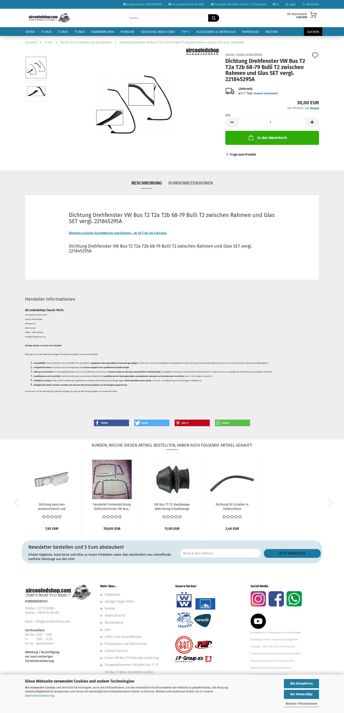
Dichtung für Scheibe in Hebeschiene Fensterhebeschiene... (232, 507)
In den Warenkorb (267, 137)
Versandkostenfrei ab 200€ (186, 4)
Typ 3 (185, 32)
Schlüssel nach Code (158, 32)
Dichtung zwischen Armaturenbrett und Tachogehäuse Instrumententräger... (51, 507)
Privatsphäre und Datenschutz (126, 644)
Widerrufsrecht (115, 615)
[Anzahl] (272, 123)
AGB (107, 630)
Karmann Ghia (102, 32)
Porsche (127, 32)
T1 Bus (46, 32)
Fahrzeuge (250, 32)
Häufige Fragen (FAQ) (119, 601)
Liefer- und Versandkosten (123, 637)
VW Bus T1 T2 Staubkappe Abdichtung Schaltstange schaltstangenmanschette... (172, 507)
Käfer (30, 32)
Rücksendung (114, 622)
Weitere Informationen (301, 704)
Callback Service (116, 651)
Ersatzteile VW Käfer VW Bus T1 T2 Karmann (238, 4)
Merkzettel (310, 4)
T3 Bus (80, 32)
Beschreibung (146, 183)
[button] (231, 123)
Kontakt (110, 608)
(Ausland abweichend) (266, 93)
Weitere (271, 32)
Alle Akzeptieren (301, 683)
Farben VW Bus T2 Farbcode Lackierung (132, 658)
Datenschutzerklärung (39, 695)
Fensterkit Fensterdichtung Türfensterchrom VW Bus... (112, 507)
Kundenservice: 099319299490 (142, 4)
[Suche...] (213, 18)
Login (291, 4)
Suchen (313, 32)
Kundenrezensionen (190, 183)
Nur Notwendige (301, 694)
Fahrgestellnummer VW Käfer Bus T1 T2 (132, 665)
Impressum (112, 594)
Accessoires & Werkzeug (215, 32)
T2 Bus (63, 32)
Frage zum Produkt (243, 154)
